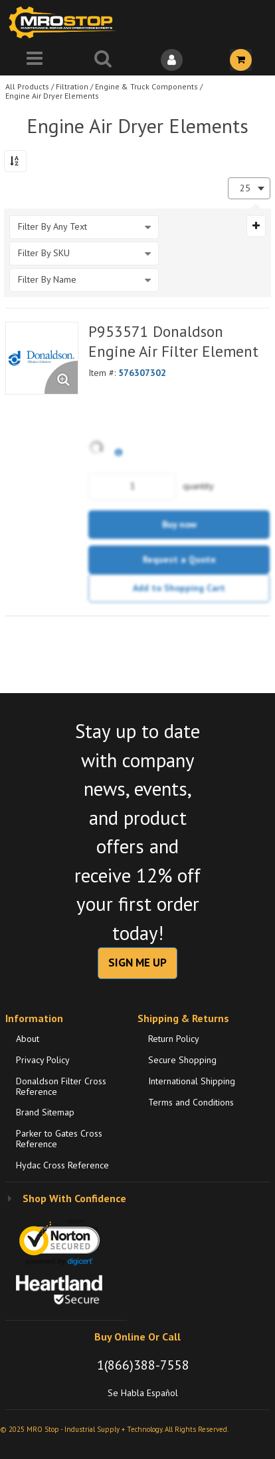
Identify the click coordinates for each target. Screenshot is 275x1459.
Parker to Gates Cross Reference (59, 1138)
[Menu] (34, 59)
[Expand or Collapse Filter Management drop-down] (256, 225)
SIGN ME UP (137, 962)
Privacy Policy (43, 1060)
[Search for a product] (103, 59)
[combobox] (249, 188)
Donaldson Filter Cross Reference (61, 1086)
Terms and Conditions (191, 1102)
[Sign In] (172, 59)
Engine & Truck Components (146, 86)
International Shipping (191, 1081)
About (27, 1039)
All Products (27, 86)
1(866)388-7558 (143, 1365)
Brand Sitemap (45, 1112)
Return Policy (173, 1039)
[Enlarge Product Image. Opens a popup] (61, 377)
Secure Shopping (182, 1060)
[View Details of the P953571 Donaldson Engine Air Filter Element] (42, 358)
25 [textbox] (245, 188)
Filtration (72, 86)
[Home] (65, 22)
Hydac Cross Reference (62, 1165)
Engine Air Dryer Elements (52, 96)
